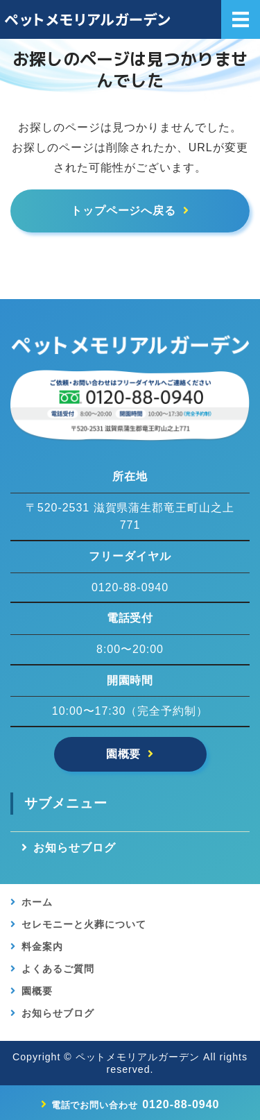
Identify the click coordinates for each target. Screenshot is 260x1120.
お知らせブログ (74, 848)
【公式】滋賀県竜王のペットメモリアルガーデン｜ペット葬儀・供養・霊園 (93, 19)
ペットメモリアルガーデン (138, 1056)
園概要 (123, 754)
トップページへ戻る (124, 211)
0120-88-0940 (135, 1104)
